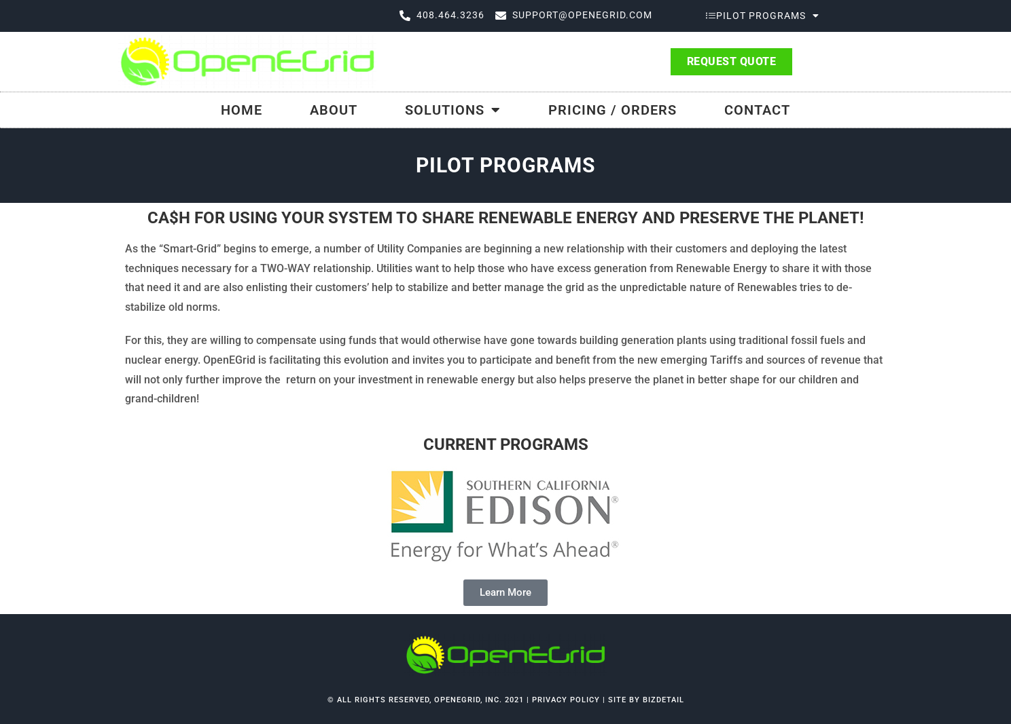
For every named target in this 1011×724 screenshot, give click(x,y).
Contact (757, 110)
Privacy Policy (567, 700)
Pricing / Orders (612, 110)
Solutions (453, 109)
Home (241, 110)
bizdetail (663, 700)
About (333, 110)
